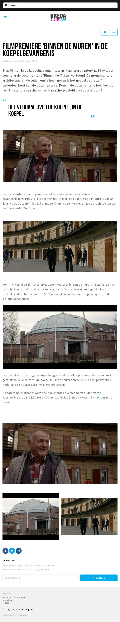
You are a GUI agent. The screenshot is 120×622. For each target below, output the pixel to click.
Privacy (6, 593)
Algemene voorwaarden (14, 597)
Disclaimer (7, 600)
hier (97, 397)
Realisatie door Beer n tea (14, 615)
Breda (9, 602)
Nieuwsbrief (9, 560)
